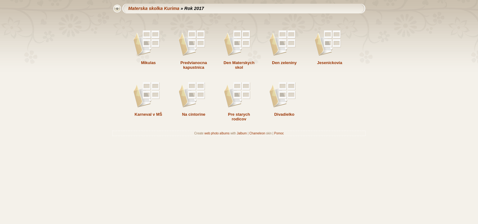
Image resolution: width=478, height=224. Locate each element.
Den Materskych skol (239, 65)
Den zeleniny (284, 62)
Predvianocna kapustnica (193, 65)
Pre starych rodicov (239, 116)
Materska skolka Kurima (153, 8)
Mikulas (148, 62)
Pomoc (279, 133)
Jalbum (242, 133)
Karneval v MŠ (148, 114)
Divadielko (284, 114)
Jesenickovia (329, 62)
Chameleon (257, 133)
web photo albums (216, 133)
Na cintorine (193, 114)
